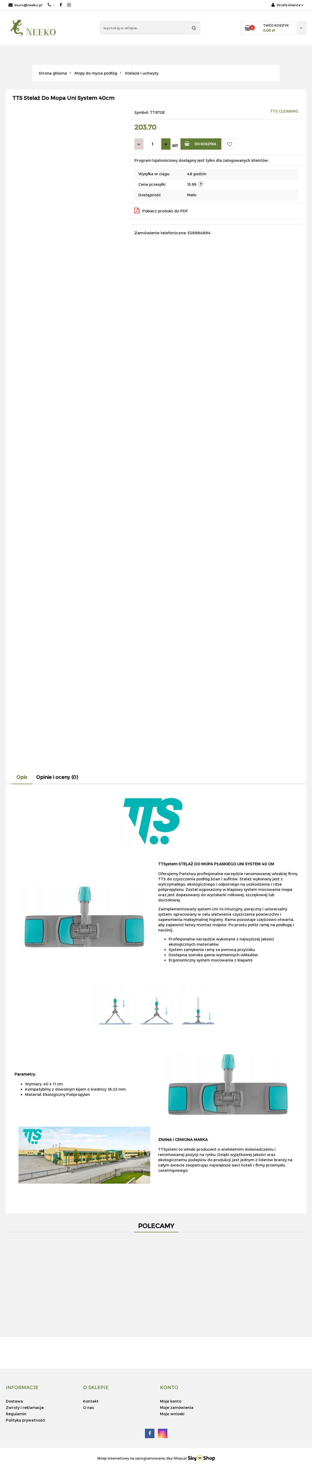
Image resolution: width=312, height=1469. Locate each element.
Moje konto (170, 1401)
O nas (88, 1407)
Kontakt (91, 1401)
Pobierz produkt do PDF (161, 210)
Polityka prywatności (25, 1420)
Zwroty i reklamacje (25, 1407)
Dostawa (14, 1401)
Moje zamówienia (176, 1407)
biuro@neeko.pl (25, 5)
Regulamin (16, 1414)
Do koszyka (200, 143)
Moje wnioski (172, 1414)
